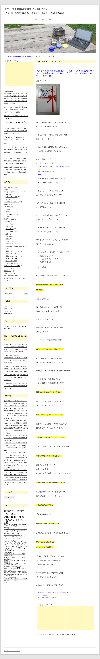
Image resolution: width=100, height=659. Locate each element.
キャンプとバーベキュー (11, 202)
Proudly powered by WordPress (12, 651)
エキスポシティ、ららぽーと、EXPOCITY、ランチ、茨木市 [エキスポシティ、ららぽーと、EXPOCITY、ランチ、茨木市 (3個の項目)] (13, 532)
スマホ (8, 239)
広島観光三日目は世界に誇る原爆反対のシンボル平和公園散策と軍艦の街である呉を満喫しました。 (15, 386)
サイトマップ (15, 19)
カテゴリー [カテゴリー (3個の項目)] (8, 535)
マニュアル (7, 268)
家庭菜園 (7, 221)
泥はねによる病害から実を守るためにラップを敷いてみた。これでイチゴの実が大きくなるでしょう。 (15, 131)
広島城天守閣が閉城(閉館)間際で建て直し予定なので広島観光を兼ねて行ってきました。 (16, 377)
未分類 (6, 280)
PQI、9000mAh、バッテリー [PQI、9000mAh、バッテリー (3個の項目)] (13, 512)
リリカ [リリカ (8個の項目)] (8, 550)
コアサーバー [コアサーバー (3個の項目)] (17, 535)
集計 (7, 199)
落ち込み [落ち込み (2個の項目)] (7, 577)
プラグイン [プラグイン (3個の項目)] (8, 548)
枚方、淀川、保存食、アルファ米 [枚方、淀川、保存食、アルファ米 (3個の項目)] (14, 557)
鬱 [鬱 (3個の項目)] (5, 582)
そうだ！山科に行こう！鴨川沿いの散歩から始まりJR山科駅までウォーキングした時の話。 (15, 465)
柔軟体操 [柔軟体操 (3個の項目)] (7, 559)
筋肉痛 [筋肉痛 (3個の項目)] (12, 566)
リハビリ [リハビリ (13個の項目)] (18, 548)
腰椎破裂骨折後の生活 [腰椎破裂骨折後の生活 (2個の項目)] (10, 568)
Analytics (8, 194)
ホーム (6, 19)
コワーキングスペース (12, 258)
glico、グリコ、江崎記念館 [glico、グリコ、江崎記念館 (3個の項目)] (16, 510)
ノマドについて (9, 243)
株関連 (6, 189)
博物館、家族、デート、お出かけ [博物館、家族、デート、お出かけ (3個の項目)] (14, 554)
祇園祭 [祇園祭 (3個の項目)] (7, 566)
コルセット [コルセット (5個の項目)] (9, 536)
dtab (7, 234)
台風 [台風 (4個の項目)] (6, 555)
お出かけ (7, 207)
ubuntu (8, 236)
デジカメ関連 (9, 229)
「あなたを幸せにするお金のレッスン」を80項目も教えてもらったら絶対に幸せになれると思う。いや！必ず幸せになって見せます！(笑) (65, 73)
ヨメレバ (45, 169)
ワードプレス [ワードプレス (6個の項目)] (18, 550)
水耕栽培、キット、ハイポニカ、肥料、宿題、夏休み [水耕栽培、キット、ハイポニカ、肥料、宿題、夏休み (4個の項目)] (15, 563)
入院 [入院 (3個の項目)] (11, 552)
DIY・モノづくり (9, 187)
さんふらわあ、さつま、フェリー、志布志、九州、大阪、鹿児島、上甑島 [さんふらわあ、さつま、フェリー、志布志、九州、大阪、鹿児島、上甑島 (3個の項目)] (15, 529)
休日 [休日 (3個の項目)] (6, 552)
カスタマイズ (8, 273)
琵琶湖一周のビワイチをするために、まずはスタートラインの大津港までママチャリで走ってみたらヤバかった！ (15, 472)
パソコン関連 (9, 231)
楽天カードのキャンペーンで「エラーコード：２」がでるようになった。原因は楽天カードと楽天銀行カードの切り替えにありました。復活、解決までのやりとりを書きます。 (15, 98)
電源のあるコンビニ (11, 253)
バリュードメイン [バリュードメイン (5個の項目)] (11, 545)
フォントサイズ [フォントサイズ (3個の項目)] (9, 546)
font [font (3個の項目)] (6, 510)
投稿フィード (8, 308)
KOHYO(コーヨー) (11, 214)
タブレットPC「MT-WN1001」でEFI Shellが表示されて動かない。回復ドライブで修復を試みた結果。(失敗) (15, 161)
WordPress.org (8, 313)
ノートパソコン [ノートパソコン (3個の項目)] (9, 540)
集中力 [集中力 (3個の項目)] (16, 577)
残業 (5, 143)
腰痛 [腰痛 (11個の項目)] (20, 568)
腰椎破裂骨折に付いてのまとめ (13, 278)
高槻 (5, 211)
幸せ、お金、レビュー (54, 634)
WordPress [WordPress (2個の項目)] (7, 527)
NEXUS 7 (8, 241)
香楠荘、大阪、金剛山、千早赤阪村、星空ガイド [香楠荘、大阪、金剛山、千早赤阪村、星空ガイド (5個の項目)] (15, 579)
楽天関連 (7, 204)
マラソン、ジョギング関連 (12, 266)
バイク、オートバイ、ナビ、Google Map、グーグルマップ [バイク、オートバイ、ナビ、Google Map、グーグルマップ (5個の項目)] (15, 542)
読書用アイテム (9, 219)
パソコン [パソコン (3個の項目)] (22, 545)
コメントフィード (9, 311)
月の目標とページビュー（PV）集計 (42, 19)
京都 (5, 209)
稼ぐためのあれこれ (11, 197)
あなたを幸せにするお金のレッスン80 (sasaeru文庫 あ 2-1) (54, 166)
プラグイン (7, 271)
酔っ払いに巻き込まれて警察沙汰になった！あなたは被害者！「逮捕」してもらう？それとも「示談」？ (15, 109)
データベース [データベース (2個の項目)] (16, 538)
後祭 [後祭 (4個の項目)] (11, 555)
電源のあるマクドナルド (13, 251)
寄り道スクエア (10, 261)
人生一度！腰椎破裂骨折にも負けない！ (26, 9)
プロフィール (25, 19)
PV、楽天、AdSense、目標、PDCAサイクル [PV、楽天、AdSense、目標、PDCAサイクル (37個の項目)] (15, 518)
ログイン (7, 306)
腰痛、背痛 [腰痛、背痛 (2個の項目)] (7, 570)
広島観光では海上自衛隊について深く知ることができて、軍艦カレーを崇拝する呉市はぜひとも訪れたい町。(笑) (15, 369)
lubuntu (8, 226)
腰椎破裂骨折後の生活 (11, 275)
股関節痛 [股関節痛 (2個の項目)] (18, 566)
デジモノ (7, 224)
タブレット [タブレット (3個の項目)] (8, 538)
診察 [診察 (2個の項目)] (12, 577)
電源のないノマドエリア (13, 256)
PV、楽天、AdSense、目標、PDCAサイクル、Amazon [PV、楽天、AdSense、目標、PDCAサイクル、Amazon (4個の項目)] (16, 525)
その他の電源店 (10, 263)
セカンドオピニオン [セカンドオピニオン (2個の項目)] (19, 536)
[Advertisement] (51, 618)
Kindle (39, 174)
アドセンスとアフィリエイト (13, 192)
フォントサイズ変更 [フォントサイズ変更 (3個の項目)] (21, 546)
